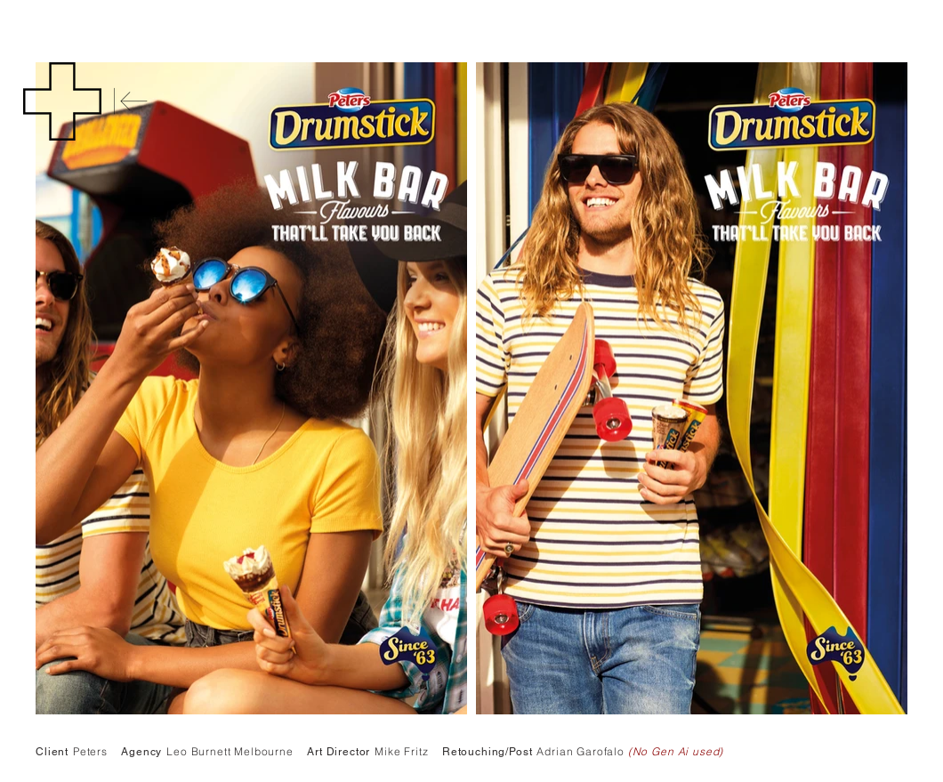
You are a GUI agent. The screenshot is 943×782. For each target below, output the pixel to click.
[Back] (130, 101)
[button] (62, 101)
